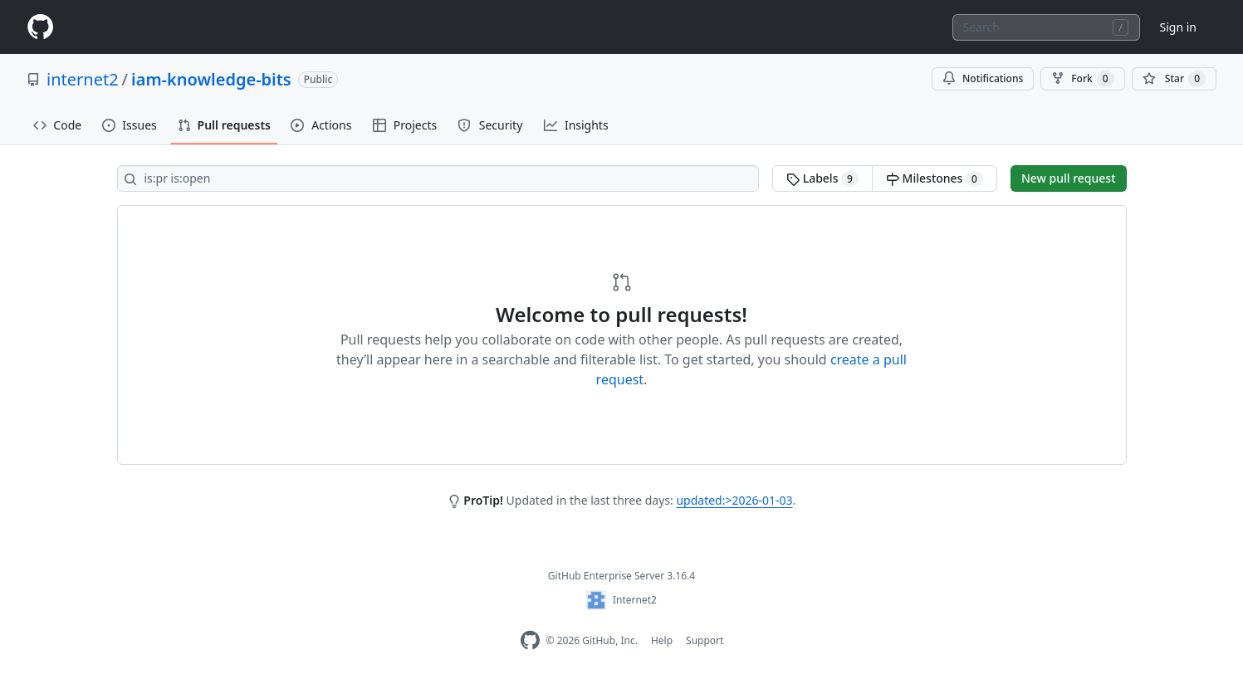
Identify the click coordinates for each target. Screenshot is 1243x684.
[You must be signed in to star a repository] (1174, 78)
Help (662, 640)
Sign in (1178, 27)
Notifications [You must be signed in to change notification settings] (982, 78)
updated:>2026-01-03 (734, 500)
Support (704, 640)
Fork (1082, 79)
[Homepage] (40, 27)
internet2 (82, 79)
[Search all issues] (438, 178)
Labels (822, 178)
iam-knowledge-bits (211, 79)
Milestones (934, 178)
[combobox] (1046, 27)
